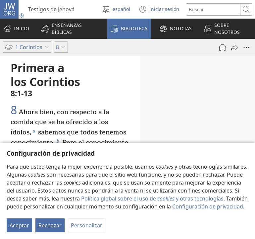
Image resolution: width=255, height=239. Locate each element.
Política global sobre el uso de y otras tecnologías (152, 198)
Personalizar (86, 225)
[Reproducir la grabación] (223, 47)
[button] (70, 29)
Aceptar (19, 225)
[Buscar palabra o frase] (213, 9)
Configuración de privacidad (207, 206)
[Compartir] (234, 47)
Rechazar (50, 225)
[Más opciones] (246, 47)
